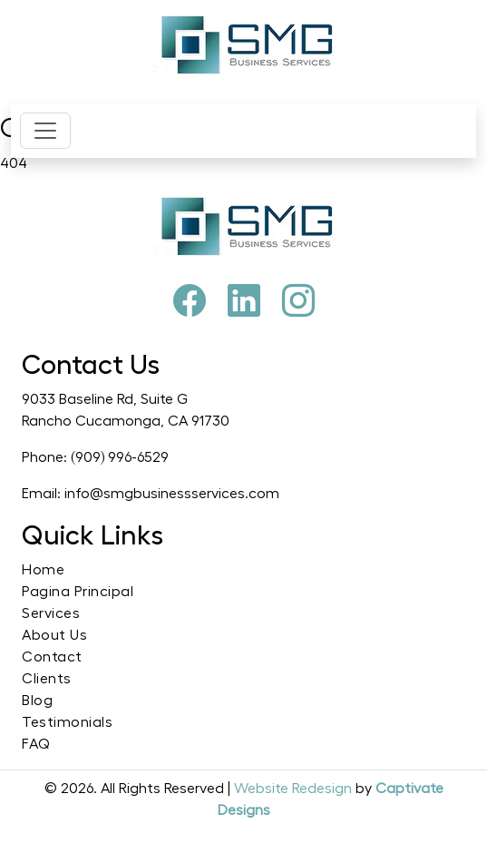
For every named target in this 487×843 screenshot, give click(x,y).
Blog (37, 700)
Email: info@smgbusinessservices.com (150, 493)
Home (43, 570)
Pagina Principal (77, 591)
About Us (54, 635)
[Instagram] (298, 302)
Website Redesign (295, 788)
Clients (47, 678)
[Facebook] (189, 302)
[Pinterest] (244, 302)
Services (51, 613)
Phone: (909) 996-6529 (95, 457)
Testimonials (67, 722)
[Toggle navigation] (45, 131)
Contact (52, 657)
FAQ (36, 744)
